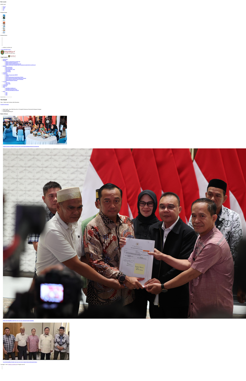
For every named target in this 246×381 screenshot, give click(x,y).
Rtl (3, 8)
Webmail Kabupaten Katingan (11, 80)
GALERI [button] (5, 81)
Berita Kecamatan (8, 68)
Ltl (3, 10)
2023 (6, 92)
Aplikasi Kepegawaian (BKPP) (11, 74)
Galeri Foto (7, 82)
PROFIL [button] (4, 60)
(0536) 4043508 (4, 49)
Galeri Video (7, 83)
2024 (6, 93)
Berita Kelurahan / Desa (10, 69)
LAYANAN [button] (5, 73)
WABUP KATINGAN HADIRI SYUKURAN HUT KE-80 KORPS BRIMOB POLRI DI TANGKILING (21, 146)
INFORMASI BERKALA (10, 88)
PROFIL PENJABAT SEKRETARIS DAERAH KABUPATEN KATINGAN (20, 64)
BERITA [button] (4, 66)
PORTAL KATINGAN (12, 364)
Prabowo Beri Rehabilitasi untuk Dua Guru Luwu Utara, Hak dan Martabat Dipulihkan (18, 320)
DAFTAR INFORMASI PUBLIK (12, 90)
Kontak (9, 49)
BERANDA (5, 59)
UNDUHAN (5, 84)
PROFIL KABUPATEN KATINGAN (12, 61)
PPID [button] (4, 87)
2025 (6, 94)
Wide (4, 7)
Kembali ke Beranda (4, 104)
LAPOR (7, 76)
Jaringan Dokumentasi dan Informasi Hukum (14, 77)
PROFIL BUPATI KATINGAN (11, 62)
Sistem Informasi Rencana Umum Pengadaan (14, 79)
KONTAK (5, 85)
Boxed (4, 6)
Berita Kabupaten (8, 67)
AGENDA (5, 72)
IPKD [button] (4, 91)
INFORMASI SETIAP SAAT (11, 89)
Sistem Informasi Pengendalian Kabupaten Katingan (15, 78)
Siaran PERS (8, 70)
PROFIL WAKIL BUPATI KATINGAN (13, 63)
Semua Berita (8, 71)
